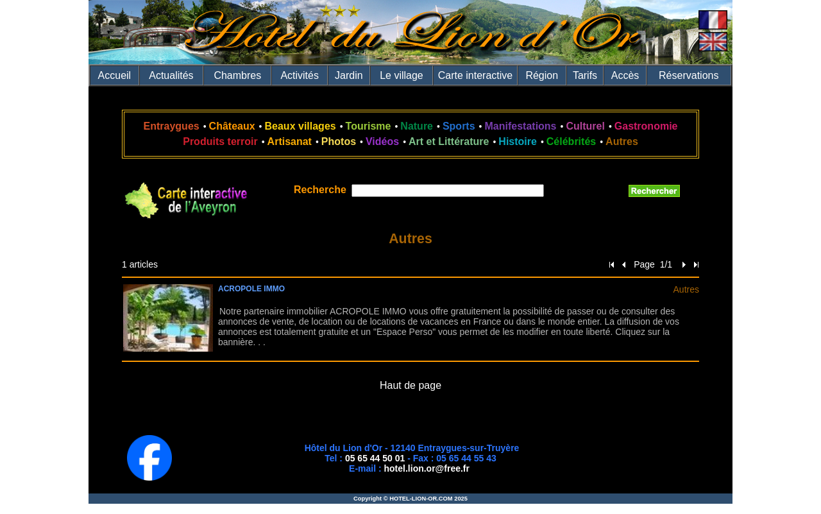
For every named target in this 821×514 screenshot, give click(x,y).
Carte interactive (475, 75)
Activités (299, 75)
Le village (401, 75)
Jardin (349, 75)
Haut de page (410, 385)
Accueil (114, 75)
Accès (625, 75)
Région (541, 75)
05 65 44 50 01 (375, 458)
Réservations (688, 75)
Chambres (237, 75)
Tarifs (585, 75)
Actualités (171, 75)
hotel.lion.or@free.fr (427, 468)
